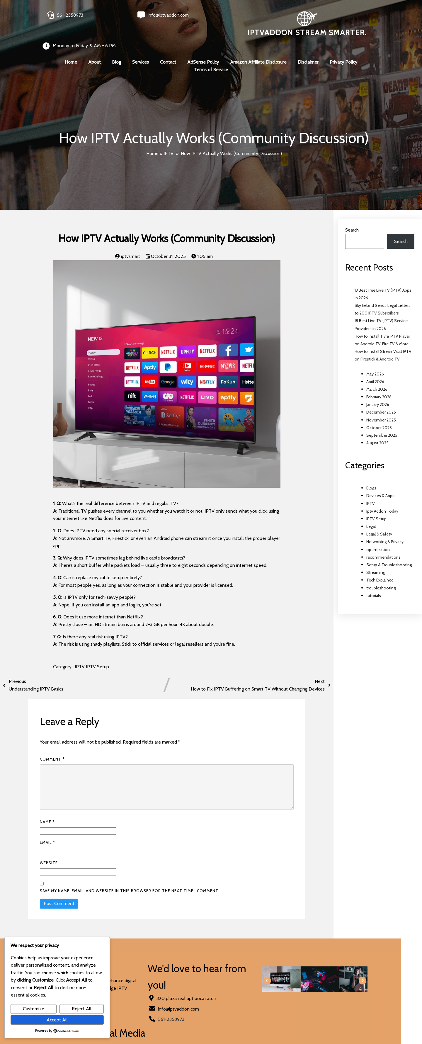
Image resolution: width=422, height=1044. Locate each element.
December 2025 (381, 400)
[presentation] (220, 969)
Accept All (57, 1020)
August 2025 (377, 431)
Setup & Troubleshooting (389, 553)
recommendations (383, 545)
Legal (371, 514)
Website (49, 851)
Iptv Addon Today (382, 499)
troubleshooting (381, 576)
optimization (378, 537)
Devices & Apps (380, 484)
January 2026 (377, 392)
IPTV (168, 141)
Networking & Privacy (385, 530)
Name (47, 810)
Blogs (371, 476)
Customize (33, 1008)
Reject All (81, 1008)
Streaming (375, 560)
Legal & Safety (379, 522)
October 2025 (379, 416)
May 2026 (375, 362)
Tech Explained (380, 568)
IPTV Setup (97, 655)
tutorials (373, 583)
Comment (52, 747)
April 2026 (375, 370)
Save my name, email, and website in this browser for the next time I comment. (129, 879)
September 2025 (381, 423)
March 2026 (376, 377)
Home (152, 141)
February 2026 (379, 385)
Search (352, 218)
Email (47, 830)
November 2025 (381, 408)
